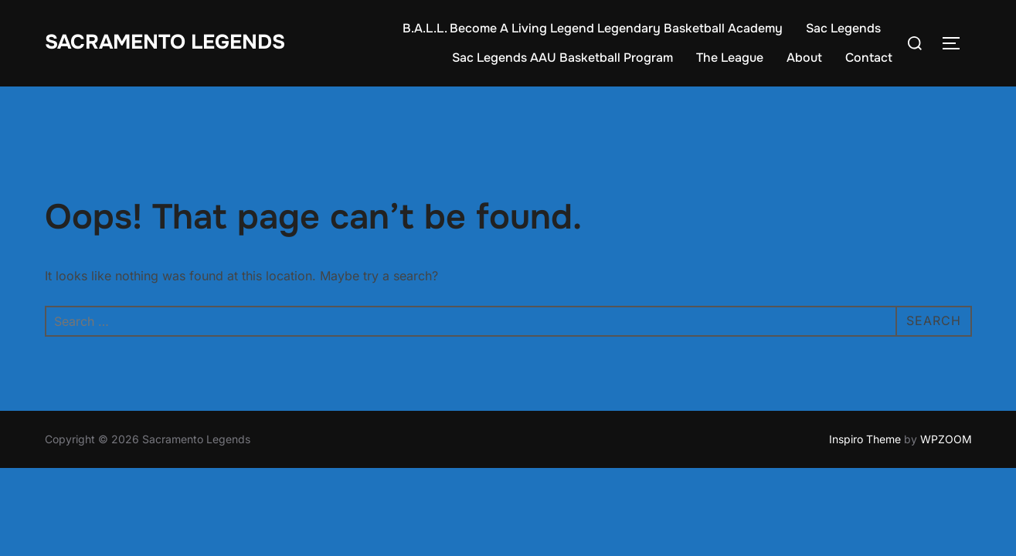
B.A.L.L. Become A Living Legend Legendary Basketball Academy (593, 28)
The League (729, 57)
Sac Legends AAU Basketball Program (562, 57)
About (804, 57)
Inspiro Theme (865, 439)
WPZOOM (946, 439)
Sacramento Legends (165, 42)
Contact (868, 57)
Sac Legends (843, 28)
